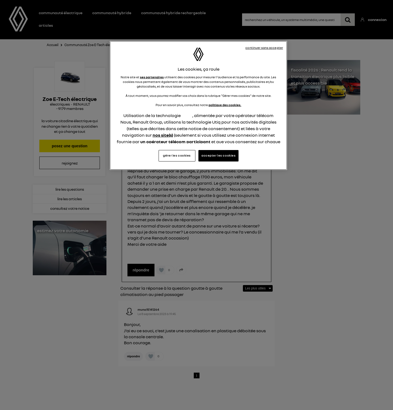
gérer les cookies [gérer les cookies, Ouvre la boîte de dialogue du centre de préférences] (177, 155)
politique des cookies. (225, 105)
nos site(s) (163, 135)
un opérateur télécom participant (175, 141)
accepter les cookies (218, 155)
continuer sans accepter (264, 48)
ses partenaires (152, 77)
